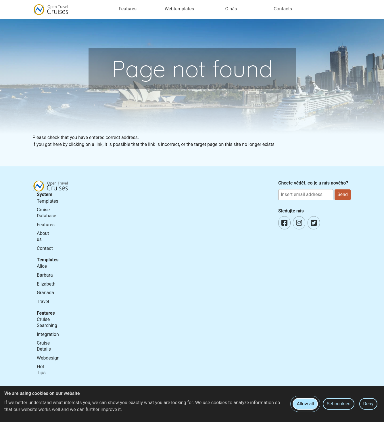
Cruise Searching (47, 322)
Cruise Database (46, 212)
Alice (42, 266)
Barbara (45, 275)
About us (43, 236)
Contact (45, 248)
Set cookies (339, 403)
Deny (368, 403)
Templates (47, 201)
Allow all (305, 403)
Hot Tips (41, 369)
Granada (45, 292)
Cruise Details (44, 346)
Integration (48, 334)
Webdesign (48, 358)
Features (46, 224)
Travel (43, 301)
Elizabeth (46, 284)
